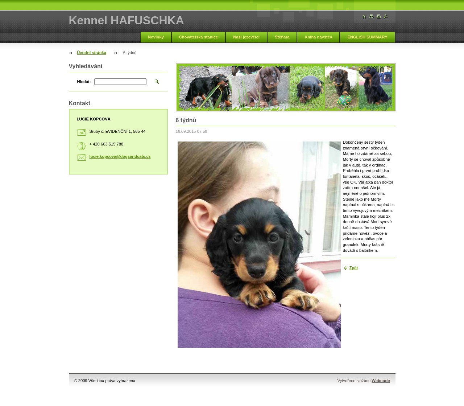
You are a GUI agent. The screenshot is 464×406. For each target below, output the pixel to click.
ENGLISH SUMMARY (367, 37)
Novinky (156, 37)
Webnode (381, 380)
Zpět (353, 268)
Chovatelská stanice (198, 37)
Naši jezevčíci (246, 37)
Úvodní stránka (91, 52)
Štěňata (282, 37)
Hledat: (84, 81)
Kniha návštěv (318, 37)
